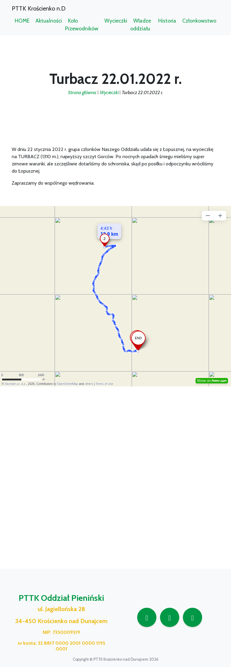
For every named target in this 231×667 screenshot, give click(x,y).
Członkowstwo (199, 20)
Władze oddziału (140, 24)
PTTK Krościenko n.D (39, 8)
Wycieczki (115, 20)
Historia (167, 20)
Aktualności (48, 20)
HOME (22, 20)
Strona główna (82, 92)
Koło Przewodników (81, 24)
